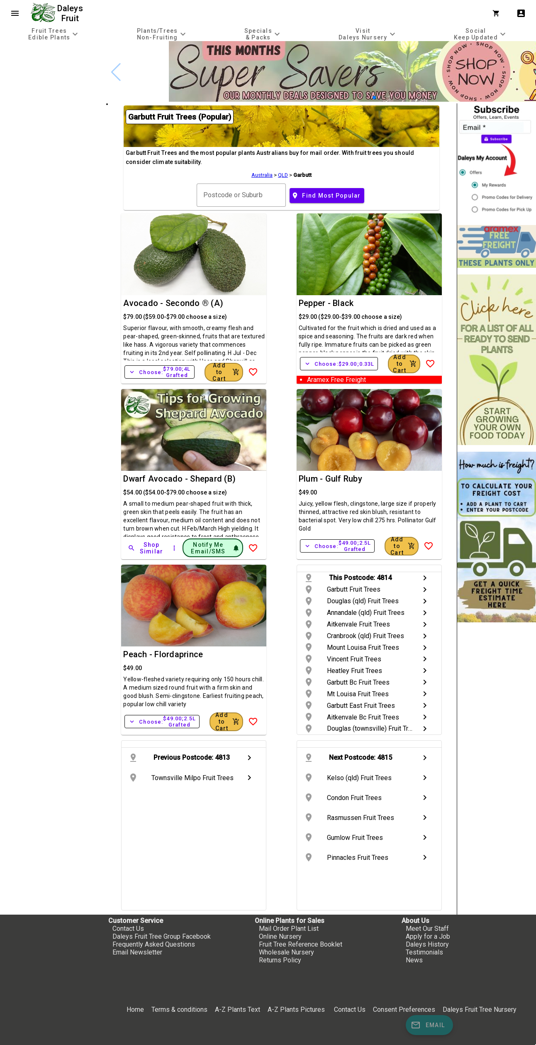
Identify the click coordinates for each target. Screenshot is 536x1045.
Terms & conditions (180, 1009)
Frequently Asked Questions (153, 944)
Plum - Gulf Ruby (330, 479)
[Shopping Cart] (498, 13)
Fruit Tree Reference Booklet (300, 944)
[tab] (54, 34)
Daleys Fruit (71, 13)
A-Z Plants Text (237, 1009)
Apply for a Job (428, 936)
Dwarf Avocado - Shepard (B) (179, 479)
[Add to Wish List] (253, 372)
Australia (262, 175)
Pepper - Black (326, 303)
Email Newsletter (137, 952)
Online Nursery (280, 936)
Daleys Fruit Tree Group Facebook (161, 936)
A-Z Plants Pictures (296, 1009)
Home (135, 1009)
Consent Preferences (404, 1009)
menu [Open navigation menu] (15, 13)
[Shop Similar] (146, 548)
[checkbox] (52, 76)
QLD (283, 175)
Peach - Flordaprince (163, 654)
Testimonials (424, 952)
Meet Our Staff (427, 928)
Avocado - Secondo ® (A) (173, 303)
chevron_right (425, 578)
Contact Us (128, 928)
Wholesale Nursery (286, 952)
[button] (374, 97)
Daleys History (427, 944)
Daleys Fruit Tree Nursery (480, 1009)
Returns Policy (280, 960)
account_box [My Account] (521, 13)
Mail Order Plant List (289, 928)
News (414, 960)
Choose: (159, 372)
